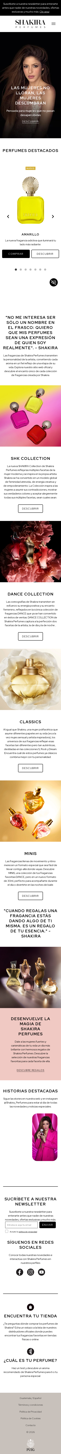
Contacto (31, 1425)
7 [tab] (45, 269)
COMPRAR (15, 254)
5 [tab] (35, 269)
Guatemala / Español (30, 1398)
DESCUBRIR (30, 121)
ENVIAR (47, 1225)
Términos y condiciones (30, 1404)
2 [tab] (20, 269)
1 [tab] (16, 269)
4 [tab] (30, 269)
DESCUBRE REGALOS (30, 1070)
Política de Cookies (31, 1418)
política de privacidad (28, 1231)
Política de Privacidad (31, 1411)
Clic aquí (44, 11)
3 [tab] (25, 269)
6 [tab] (40, 269)
